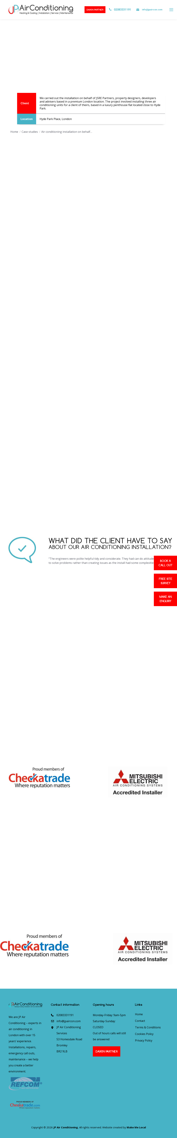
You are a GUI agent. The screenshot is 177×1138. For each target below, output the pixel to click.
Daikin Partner (95, 9)
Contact (140, 1021)
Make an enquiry (165, 599)
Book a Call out (166, 563)
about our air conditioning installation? (110, 547)
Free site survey (165, 581)
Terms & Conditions (148, 1027)
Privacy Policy (143, 1040)
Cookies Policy (144, 1034)
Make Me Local (136, 1127)
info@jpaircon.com (152, 9)
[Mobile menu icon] (171, 9)
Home (139, 1014)
